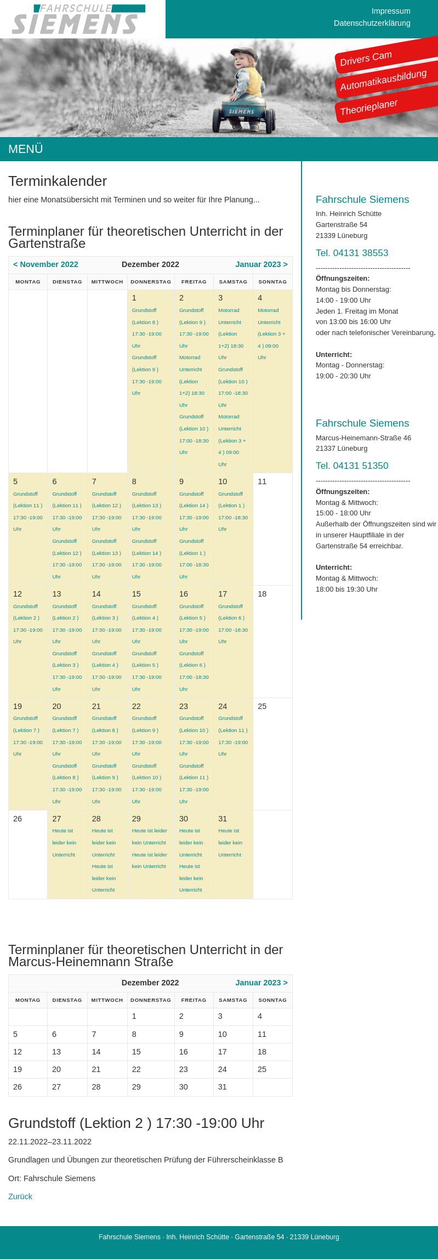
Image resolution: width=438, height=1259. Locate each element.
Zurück (20, 1196)
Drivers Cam (366, 58)
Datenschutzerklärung (372, 23)
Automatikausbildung (383, 80)
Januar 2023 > (261, 264)
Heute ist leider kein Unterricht (64, 842)
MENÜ (25, 149)
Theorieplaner (369, 107)
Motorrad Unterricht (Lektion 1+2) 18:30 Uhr (191, 380)
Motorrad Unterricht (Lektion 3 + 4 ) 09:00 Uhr (232, 440)
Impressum (391, 11)
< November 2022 (45, 264)
